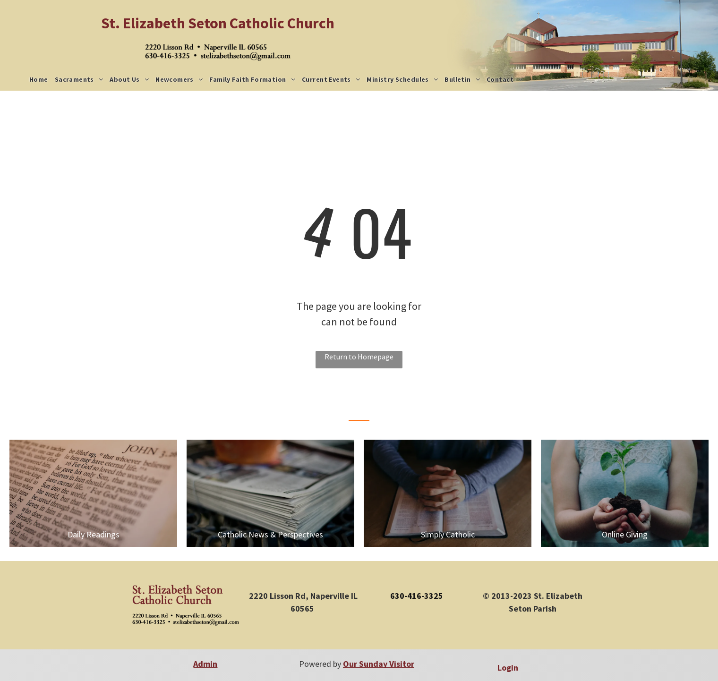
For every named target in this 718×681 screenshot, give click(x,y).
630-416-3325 (416, 595)
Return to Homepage (359, 356)
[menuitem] (38, 79)
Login (507, 667)
